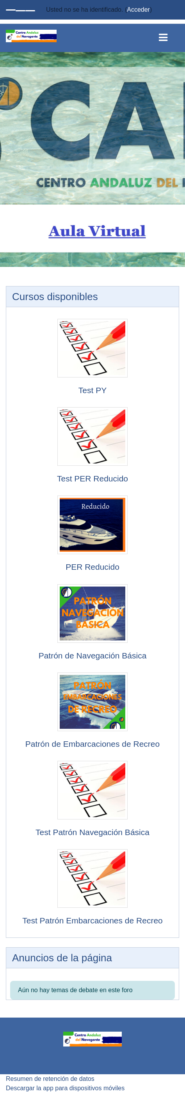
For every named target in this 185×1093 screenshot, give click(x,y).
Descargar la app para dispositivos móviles (65, 1088)
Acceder (138, 9)
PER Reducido (92, 566)
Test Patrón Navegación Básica (92, 832)
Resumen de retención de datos (50, 1078)
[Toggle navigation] (168, 36)
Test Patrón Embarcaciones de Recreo (92, 920)
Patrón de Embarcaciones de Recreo (92, 743)
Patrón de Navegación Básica (93, 655)
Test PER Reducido (92, 478)
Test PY (92, 390)
